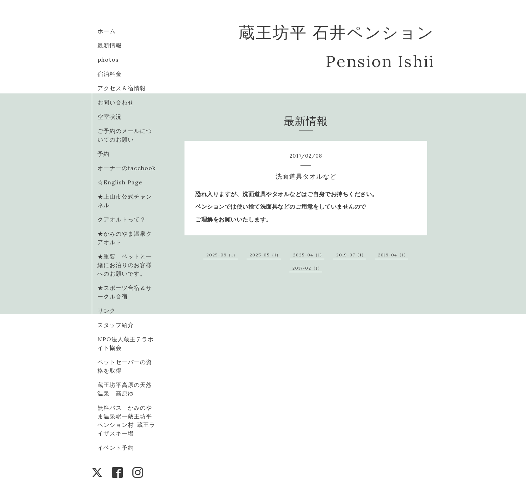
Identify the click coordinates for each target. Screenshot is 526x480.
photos (108, 59)
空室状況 (109, 116)
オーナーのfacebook (126, 168)
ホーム (106, 31)
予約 (103, 153)
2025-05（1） (265, 254)
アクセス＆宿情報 (121, 88)
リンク (106, 310)
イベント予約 (115, 447)
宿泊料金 (109, 73)
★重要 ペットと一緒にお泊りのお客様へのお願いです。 (124, 265)
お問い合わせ (115, 102)
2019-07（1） (351, 254)
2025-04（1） (308, 254)
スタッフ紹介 (115, 324)
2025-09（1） (222, 254)
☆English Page (119, 182)
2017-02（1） (307, 268)
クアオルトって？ (124, 219)
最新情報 (109, 45)
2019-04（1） (393, 254)
